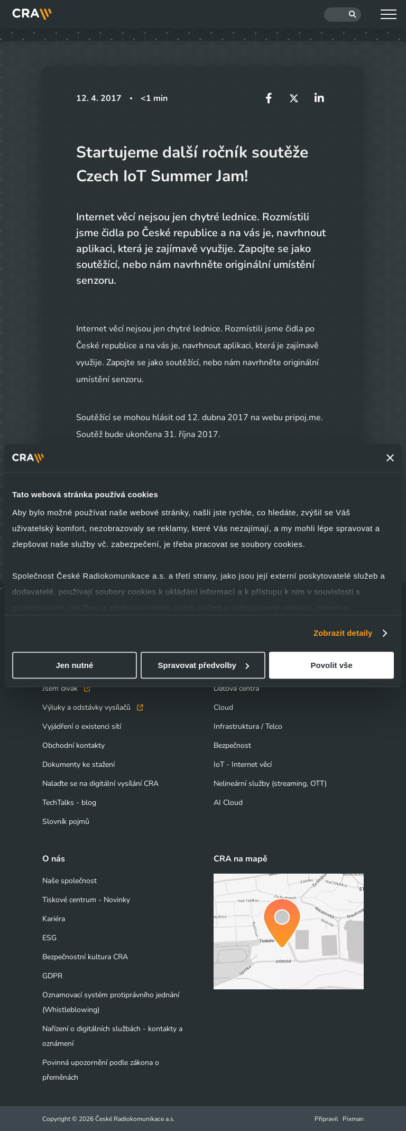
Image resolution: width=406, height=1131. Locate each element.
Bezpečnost (232, 745)
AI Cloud (228, 802)
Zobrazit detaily (343, 632)
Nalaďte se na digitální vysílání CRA (100, 783)
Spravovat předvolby (203, 665)
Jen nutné (74, 665)
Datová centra (236, 688)
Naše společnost (69, 880)
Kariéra (53, 918)
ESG (49, 937)
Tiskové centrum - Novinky (86, 899)
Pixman (353, 1118)
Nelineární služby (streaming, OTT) (270, 783)
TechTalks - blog (69, 802)
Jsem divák (66, 688)
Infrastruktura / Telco (248, 726)
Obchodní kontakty (73, 745)
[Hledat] (342, 14)
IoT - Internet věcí (243, 764)
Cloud (223, 707)
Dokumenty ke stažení (78, 764)
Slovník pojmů (65, 821)
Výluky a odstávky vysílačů (92, 707)
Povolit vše (332, 665)
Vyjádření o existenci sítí (81, 726)
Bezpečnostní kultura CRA (85, 956)
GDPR (52, 975)
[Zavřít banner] (390, 458)
